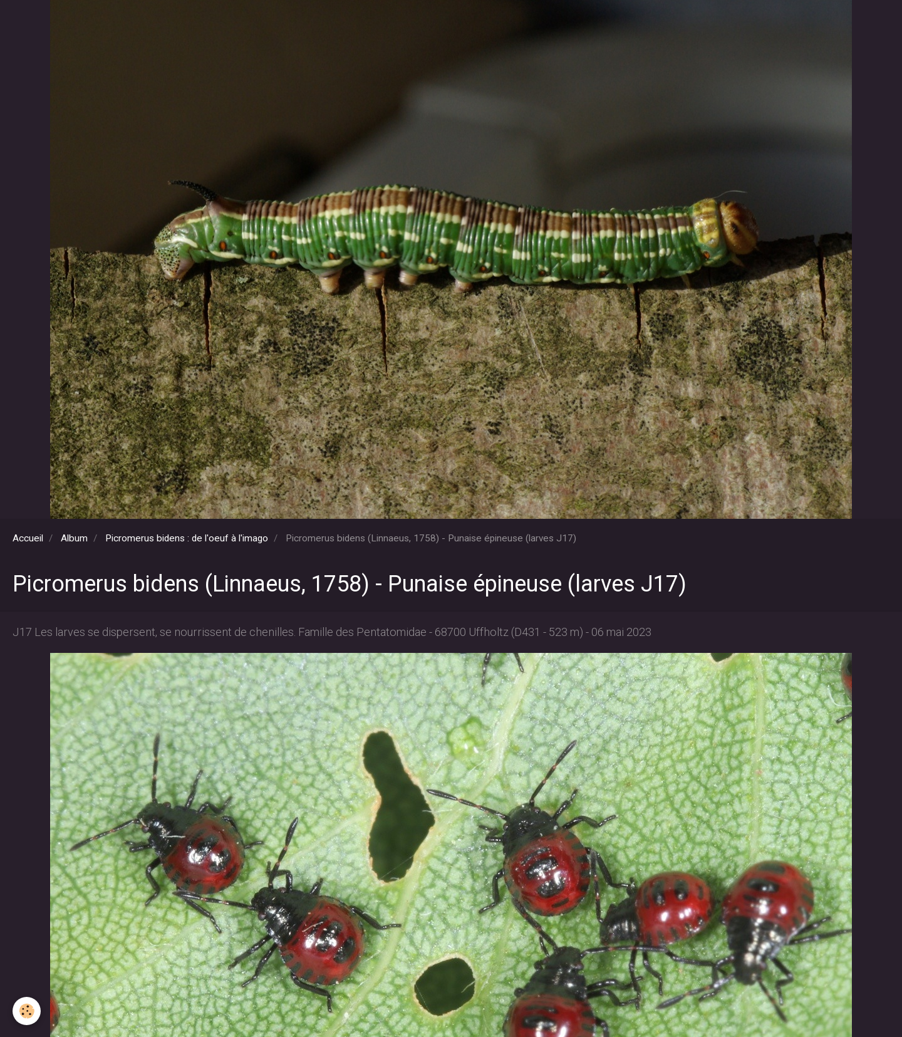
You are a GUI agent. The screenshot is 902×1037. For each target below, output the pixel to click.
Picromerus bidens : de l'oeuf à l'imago (186, 538)
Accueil (28, 538)
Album (74, 538)
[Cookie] (27, 1011)
